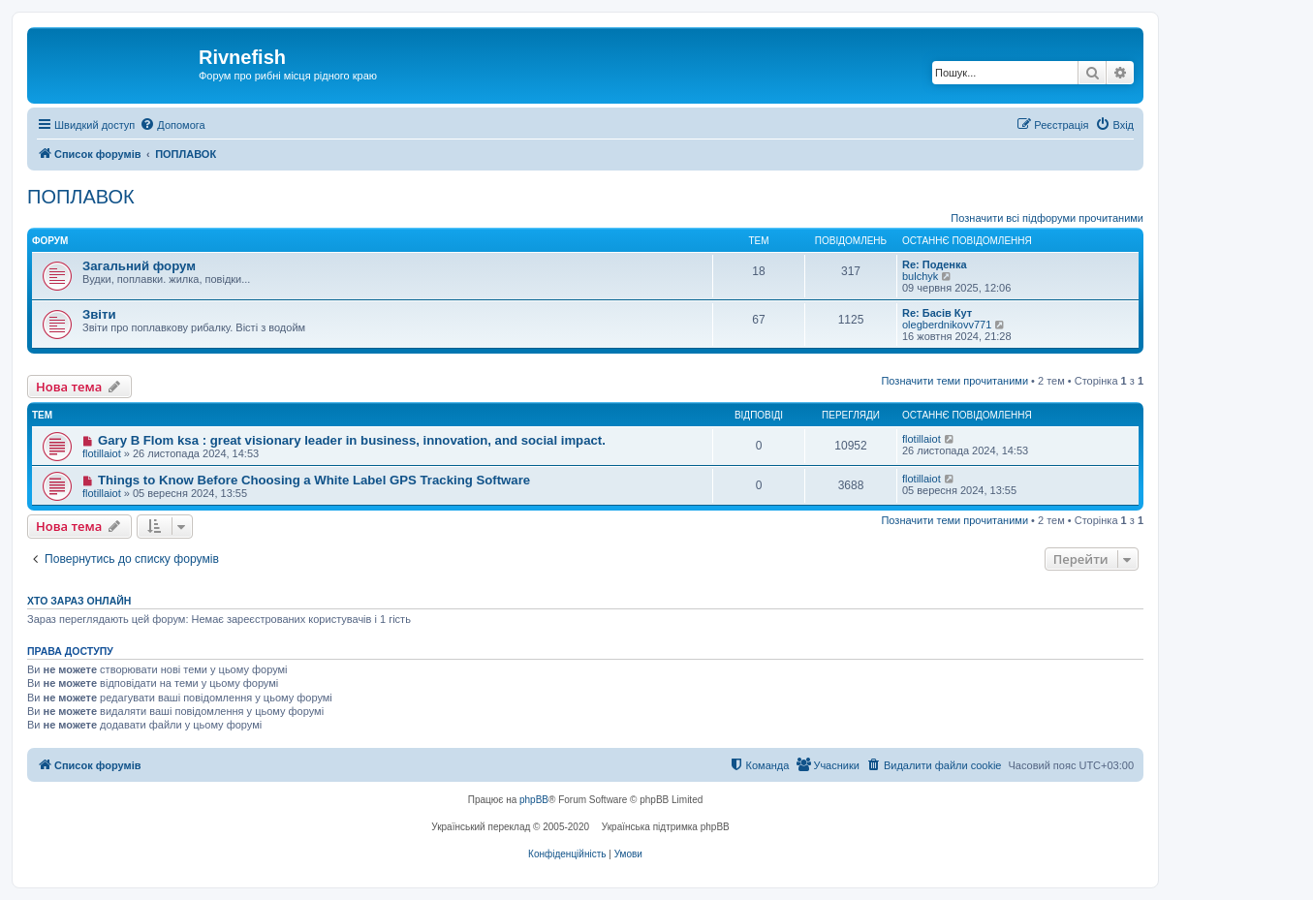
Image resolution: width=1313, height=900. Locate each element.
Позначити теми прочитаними (954, 381)
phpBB (533, 799)
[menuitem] (172, 125)
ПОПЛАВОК (81, 196)
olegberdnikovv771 (946, 324)
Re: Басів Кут (937, 313)
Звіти (99, 314)
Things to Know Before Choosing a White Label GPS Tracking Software (314, 480)
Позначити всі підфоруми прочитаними (1047, 218)
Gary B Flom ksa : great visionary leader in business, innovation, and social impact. (352, 440)
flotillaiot (101, 453)
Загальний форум (139, 266)
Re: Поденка (934, 264)
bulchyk (920, 276)
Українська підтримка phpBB (666, 827)
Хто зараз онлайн (79, 600)
